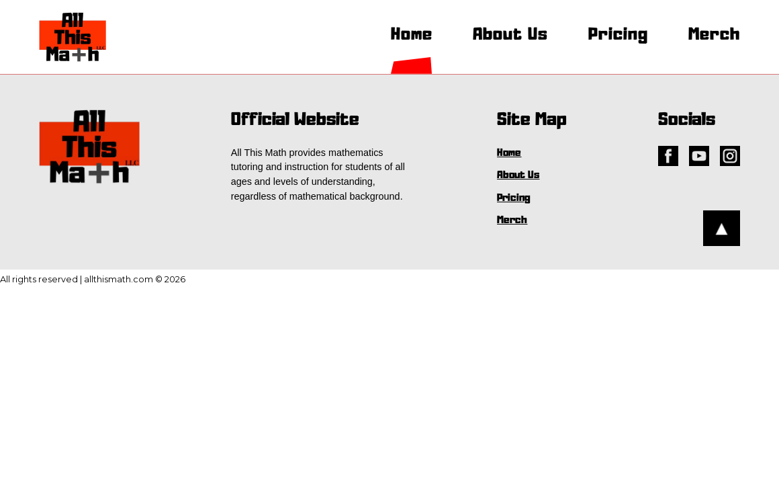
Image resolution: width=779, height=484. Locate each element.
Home (411, 35)
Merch (714, 35)
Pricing (618, 35)
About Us (510, 35)
